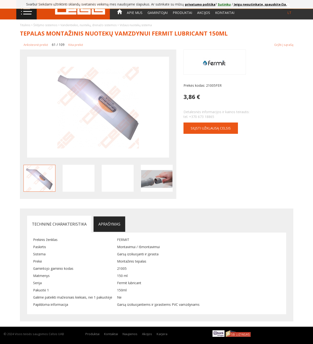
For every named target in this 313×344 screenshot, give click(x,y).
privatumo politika (200, 4)
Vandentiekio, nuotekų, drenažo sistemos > (90, 25)
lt (289, 12)
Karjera (162, 334)
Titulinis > (26, 25)
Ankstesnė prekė (36, 45)
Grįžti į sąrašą (283, 45)
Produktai (182, 12)
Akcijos (203, 12)
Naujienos (130, 334)
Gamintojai (158, 12)
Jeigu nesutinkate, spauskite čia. (260, 4)
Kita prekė (75, 45)
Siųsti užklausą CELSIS (211, 128)
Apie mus (134, 12)
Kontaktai (224, 12)
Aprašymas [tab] (109, 224)
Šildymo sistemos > (46, 25)
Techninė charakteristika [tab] (59, 224)
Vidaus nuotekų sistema (136, 25)
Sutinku (224, 4)
